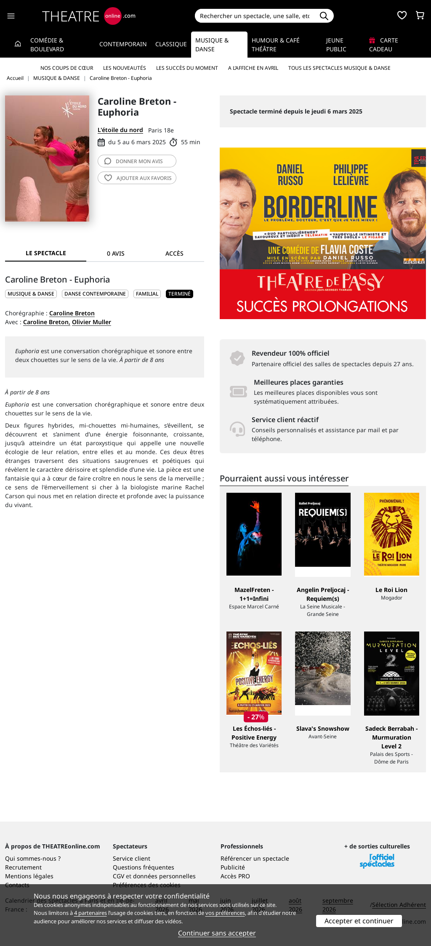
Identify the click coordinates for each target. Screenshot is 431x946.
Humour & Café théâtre (276, 44)
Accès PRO (235, 876)
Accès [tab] (174, 253)
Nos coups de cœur (66, 67)
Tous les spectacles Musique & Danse (339, 67)
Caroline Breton (72, 313)
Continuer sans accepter (217, 933)
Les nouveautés (124, 67)
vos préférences (225, 913)
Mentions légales (29, 876)
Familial (147, 293)
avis (133, 161)
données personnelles (164, 876)
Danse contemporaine (95, 293)
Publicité (233, 867)
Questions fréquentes (143, 867)
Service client (131, 858)
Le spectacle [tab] (46, 253)
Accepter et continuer (359, 920)
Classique (171, 44)
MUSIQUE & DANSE (31, 293)
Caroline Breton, (46, 322)
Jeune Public (336, 44)
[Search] (255, 16)
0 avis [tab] (116, 253)
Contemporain (123, 44)
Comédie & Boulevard (47, 44)
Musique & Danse (212, 44)
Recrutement (23, 867)
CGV (118, 876)
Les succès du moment (187, 67)
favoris (138, 178)
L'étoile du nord (120, 130)
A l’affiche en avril (253, 67)
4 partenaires (90, 913)
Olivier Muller (91, 322)
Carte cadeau (383, 44)
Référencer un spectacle (255, 858)
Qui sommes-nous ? (33, 858)
